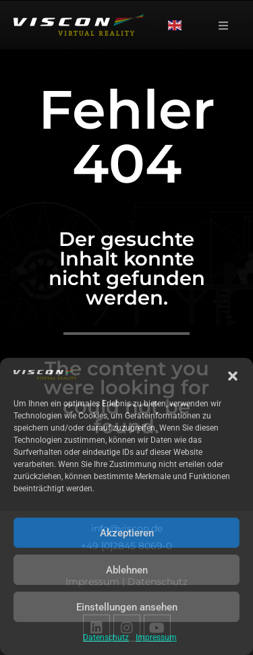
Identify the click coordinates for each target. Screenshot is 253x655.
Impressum (156, 637)
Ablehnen (127, 570)
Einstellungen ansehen (126, 607)
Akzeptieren (127, 533)
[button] (233, 376)
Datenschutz (106, 637)
